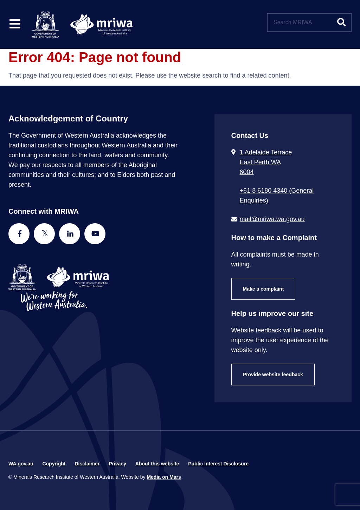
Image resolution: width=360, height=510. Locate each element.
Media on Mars (164, 477)
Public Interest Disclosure (218, 463)
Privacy (117, 463)
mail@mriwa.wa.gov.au (272, 219)
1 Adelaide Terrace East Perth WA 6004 (266, 162)
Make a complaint (263, 289)
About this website (157, 463)
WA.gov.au (20, 463)
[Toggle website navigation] (15, 24)
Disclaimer (87, 463)
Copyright (53, 463)
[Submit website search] (341, 22)
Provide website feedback (273, 374)
